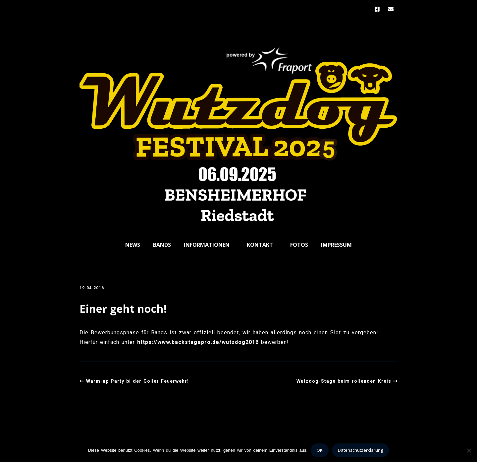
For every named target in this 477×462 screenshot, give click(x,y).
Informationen (207, 244)
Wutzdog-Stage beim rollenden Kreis (343, 381)
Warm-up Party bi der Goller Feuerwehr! (137, 381)
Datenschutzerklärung (360, 450)
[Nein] (468, 450)
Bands (162, 244)
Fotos (299, 244)
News (132, 244)
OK (320, 450)
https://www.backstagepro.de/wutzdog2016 (198, 342)
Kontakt (260, 244)
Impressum (336, 244)
